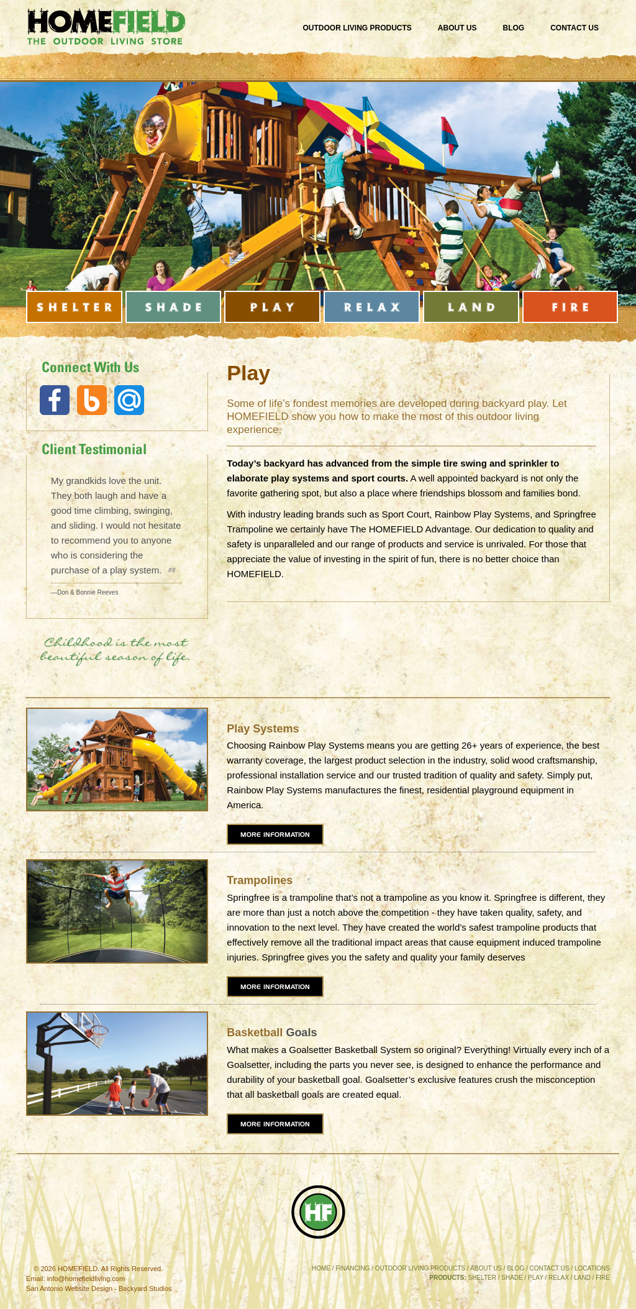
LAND (582, 1277)
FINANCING (352, 1268)
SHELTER (482, 1277)
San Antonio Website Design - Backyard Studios (99, 1288)
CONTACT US (550, 1268)
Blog (514, 28)
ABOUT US (486, 1268)
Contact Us (574, 28)
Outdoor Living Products (357, 28)
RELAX (558, 1277)
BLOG (515, 1268)
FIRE (603, 1277)
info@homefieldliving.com (86, 1278)
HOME (321, 1268)
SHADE (511, 1277)
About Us (457, 28)
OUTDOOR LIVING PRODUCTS (420, 1268)
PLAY (535, 1277)
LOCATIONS (592, 1268)
